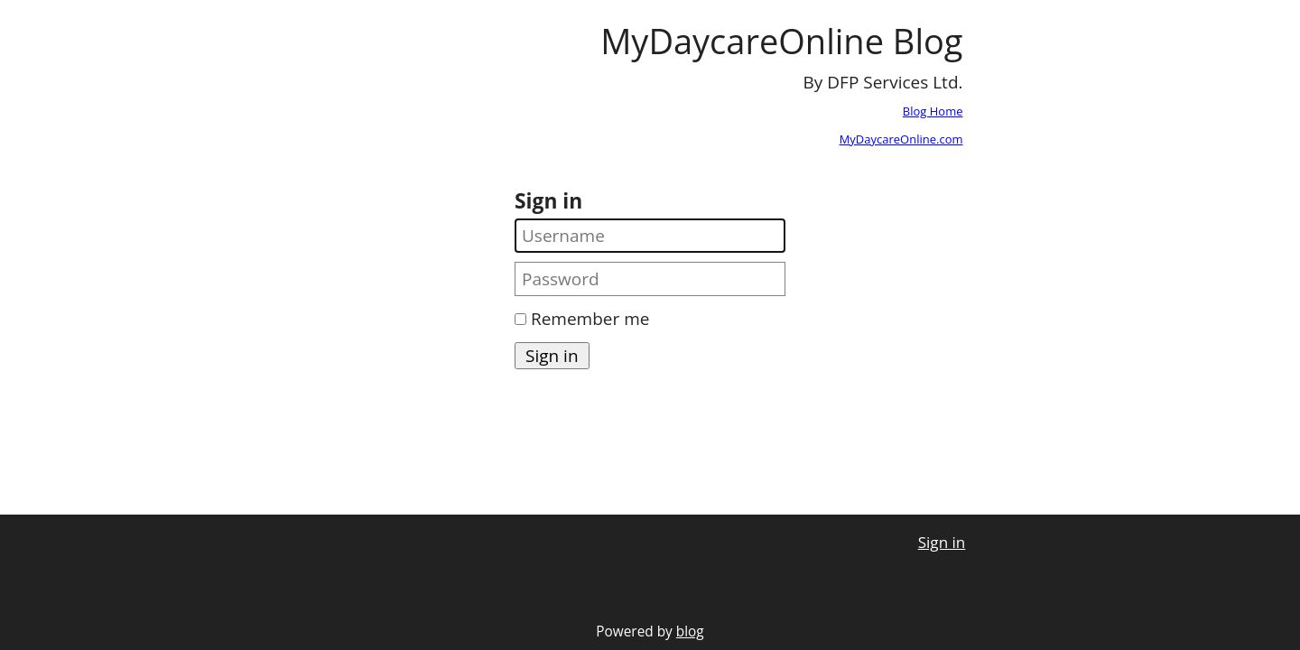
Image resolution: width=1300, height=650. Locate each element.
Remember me (590, 318)
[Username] (650, 235)
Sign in (942, 542)
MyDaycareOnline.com (901, 139)
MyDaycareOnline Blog (781, 40)
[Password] (650, 279)
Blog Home (933, 111)
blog (690, 631)
